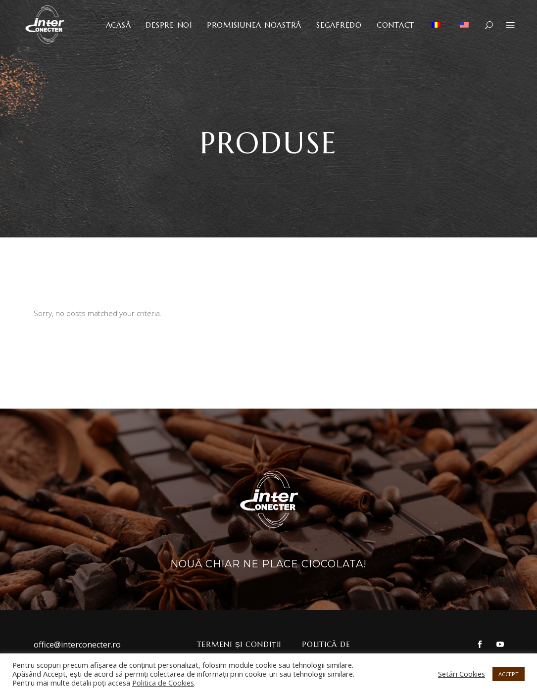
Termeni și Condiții (239, 644)
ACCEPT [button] (508, 674)
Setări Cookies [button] (461, 673)
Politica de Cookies (163, 682)
